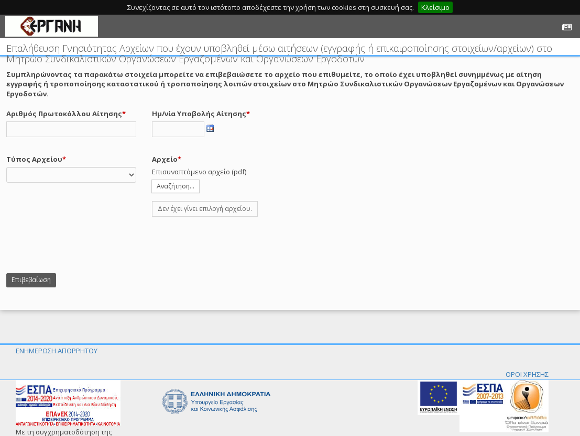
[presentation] (86, 245)
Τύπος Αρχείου (34, 159)
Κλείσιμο (435, 7)
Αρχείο (165, 159)
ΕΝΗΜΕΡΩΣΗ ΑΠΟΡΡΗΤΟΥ (56, 350)
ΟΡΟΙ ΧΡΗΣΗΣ (527, 374)
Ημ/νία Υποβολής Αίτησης (199, 113)
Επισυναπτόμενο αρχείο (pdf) (199, 171)
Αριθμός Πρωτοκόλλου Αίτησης (64, 113)
